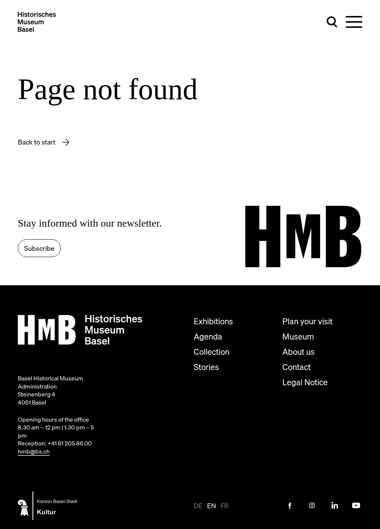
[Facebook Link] (289, 505)
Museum (298, 336)
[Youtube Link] (356, 505)
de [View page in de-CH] (198, 506)
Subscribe (39, 248)
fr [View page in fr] (224, 506)
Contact (296, 367)
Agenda (208, 336)
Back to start (37, 142)
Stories (206, 367)
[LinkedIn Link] (334, 505)
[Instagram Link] (312, 505)
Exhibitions (213, 321)
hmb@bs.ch (34, 451)
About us (298, 351)
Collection (211, 351)
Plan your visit (307, 321)
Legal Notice (305, 382)
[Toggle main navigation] (354, 22)
